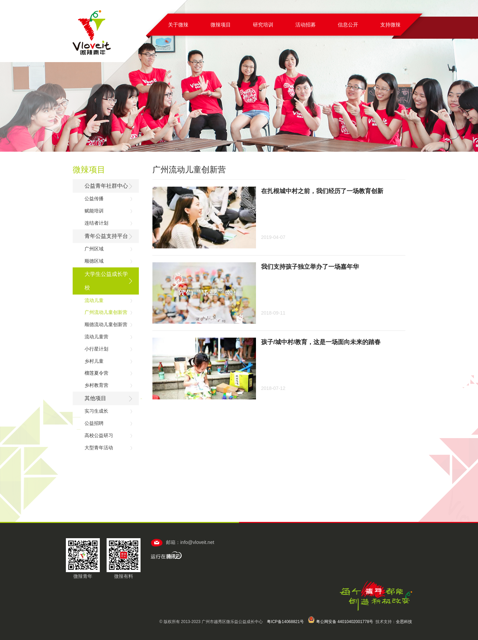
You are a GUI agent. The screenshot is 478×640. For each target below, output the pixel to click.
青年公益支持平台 (106, 236)
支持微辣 (390, 24)
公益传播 (94, 198)
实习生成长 (96, 411)
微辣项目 (220, 24)
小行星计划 (96, 349)
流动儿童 (94, 300)
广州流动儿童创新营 (106, 312)
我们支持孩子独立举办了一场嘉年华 (310, 266)
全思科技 (404, 621)
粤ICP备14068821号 (285, 621)
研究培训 (263, 24)
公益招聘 (94, 423)
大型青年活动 (99, 447)
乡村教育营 (96, 385)
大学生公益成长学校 (106, 280)
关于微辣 (178, 24)
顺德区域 (94, 261)
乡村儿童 (94, 361)
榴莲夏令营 (96, 373)
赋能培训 (94, 210)
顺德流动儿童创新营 (106, 324)
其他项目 (95, 398)
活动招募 (305, 24)
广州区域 (94, 248)
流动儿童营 (96, 336)
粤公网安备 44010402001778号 (340, 621)
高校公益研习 (99, 435)
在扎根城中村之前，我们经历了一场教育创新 (322, 191)
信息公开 (348, 24)
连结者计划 (96, 223)
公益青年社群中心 (106, 186)
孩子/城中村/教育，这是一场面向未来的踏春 (321, 342)
